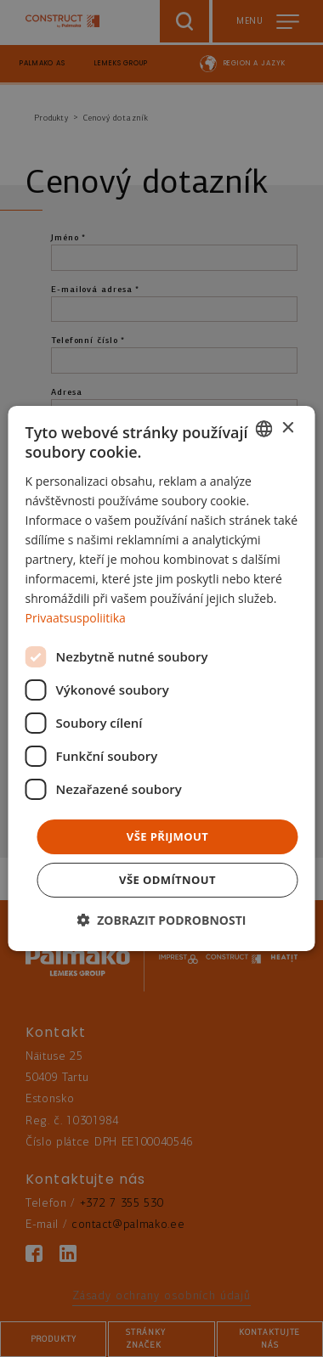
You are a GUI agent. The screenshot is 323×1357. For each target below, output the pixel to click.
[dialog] (161, 678)
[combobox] (264, 428)
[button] (161, 920)
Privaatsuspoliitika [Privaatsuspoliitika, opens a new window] (76, 618)
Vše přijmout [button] (167, 835)
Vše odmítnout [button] (167, 879)
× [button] (287, 427)
